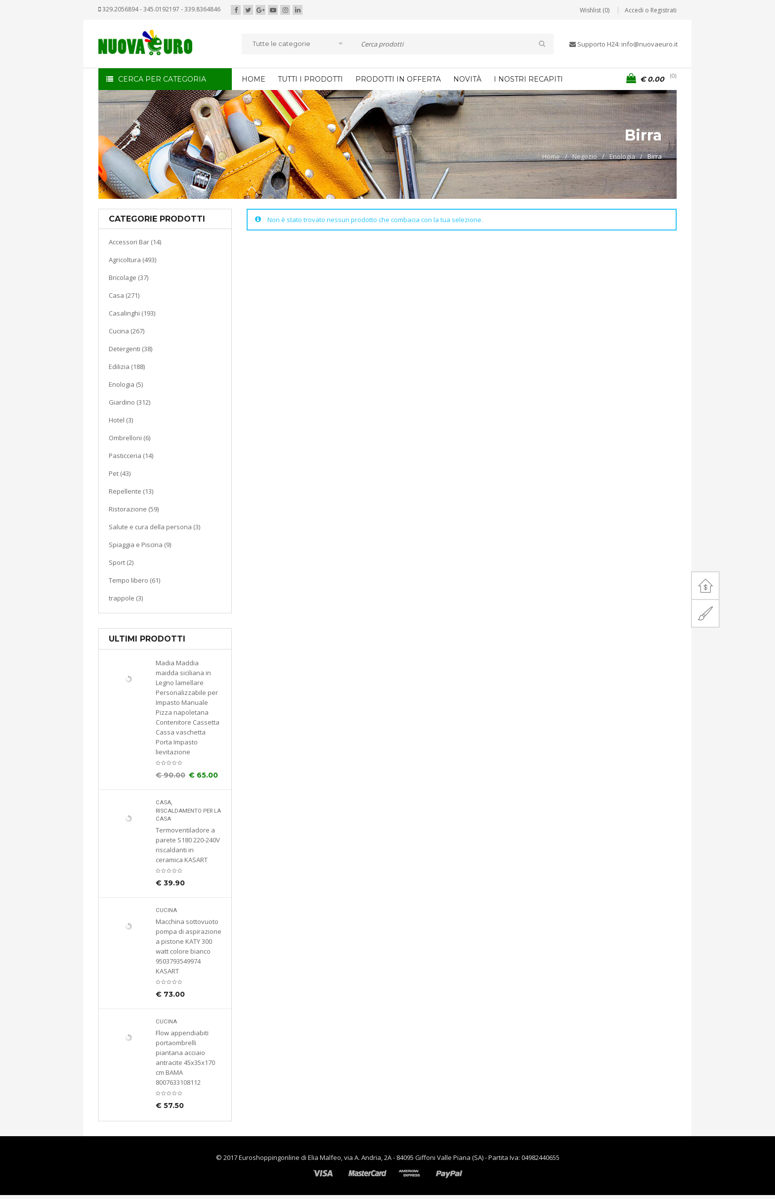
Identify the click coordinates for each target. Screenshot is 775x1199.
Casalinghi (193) (132, 313)
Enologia (622, 156)
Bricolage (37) (128, 277)
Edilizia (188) (127, 366)
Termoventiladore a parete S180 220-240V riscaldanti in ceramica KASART (188, 845)
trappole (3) (126, 598)
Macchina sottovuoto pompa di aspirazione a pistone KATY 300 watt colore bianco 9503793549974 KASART (188, 946)
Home (551, 156)
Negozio (584, 156)
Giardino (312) (129, 402)
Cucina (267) (126, 330)
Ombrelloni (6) (129, 437)
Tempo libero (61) (134, 580)
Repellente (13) (131, 491)
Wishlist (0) (594, 10)
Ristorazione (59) (134, 509)
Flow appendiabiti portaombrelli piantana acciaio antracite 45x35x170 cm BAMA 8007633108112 (185, 1057)
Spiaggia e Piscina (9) (140, 544)
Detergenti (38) (130, 348)
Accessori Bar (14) (135, 241)
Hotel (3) (121, 419)
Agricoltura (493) (132, 259)
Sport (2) (121, 562)
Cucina (166, 910)
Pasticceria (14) (131, 455)
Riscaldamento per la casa (188, 815)
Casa (163, 802)
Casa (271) (124, 295)
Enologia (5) (126, 384)
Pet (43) (119, 473)
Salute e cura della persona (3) (154, 526)
